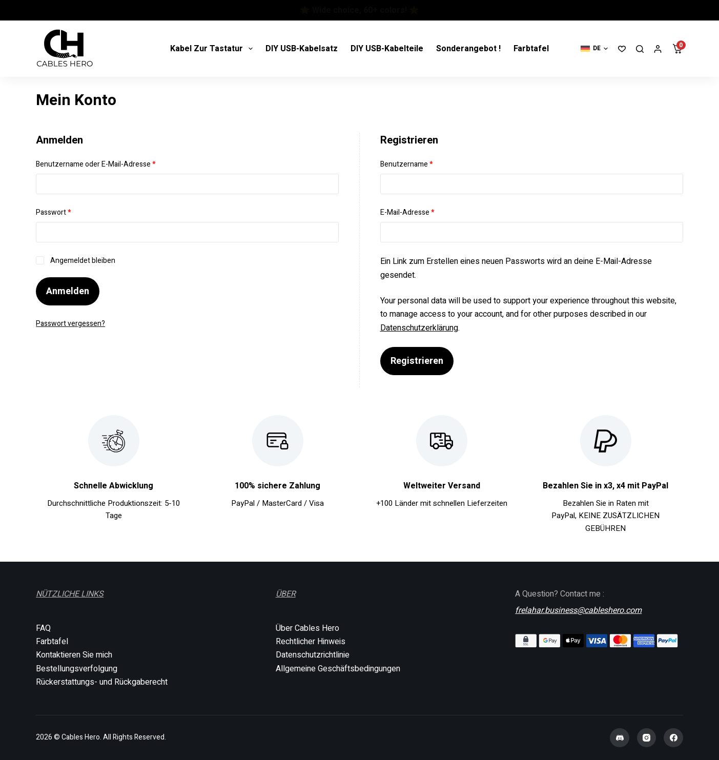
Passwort (72, 212)
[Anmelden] (658, 49)
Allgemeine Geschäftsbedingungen (338, 669)
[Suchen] (640, 49)
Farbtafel (531, 49)
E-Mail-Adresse (425, 212)
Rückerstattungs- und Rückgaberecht (102, 682)
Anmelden (67, 291)
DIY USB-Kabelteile (387, 49)
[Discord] (619, 738)
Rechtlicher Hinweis (310, 641)
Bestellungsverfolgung (76, 669)
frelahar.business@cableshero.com (578, 609)
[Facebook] (673, 738)
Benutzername (425, 164)
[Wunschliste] (622, 49)
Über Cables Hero (307, 628)
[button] (594, 49)
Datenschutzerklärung (419, 328)
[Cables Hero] (65, 49)
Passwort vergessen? (70, 323)
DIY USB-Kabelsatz (301, 49)
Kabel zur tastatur (213, 49)
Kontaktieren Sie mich (74, 655)
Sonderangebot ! (468, 49)
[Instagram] (646, 738)
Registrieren (417, 361)
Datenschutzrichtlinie (313, 655)
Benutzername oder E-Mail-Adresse (114, 164)
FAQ (43, 628)
